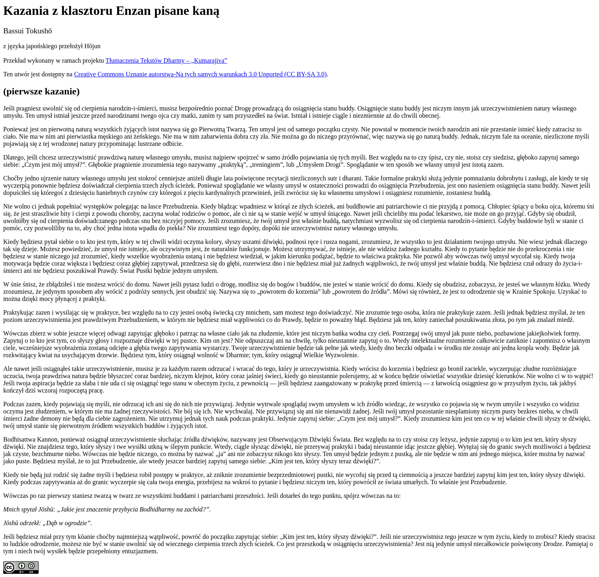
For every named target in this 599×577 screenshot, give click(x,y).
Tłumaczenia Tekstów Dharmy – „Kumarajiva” (166, 60)
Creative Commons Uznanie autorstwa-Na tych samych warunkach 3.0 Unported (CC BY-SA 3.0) (200, 74)
